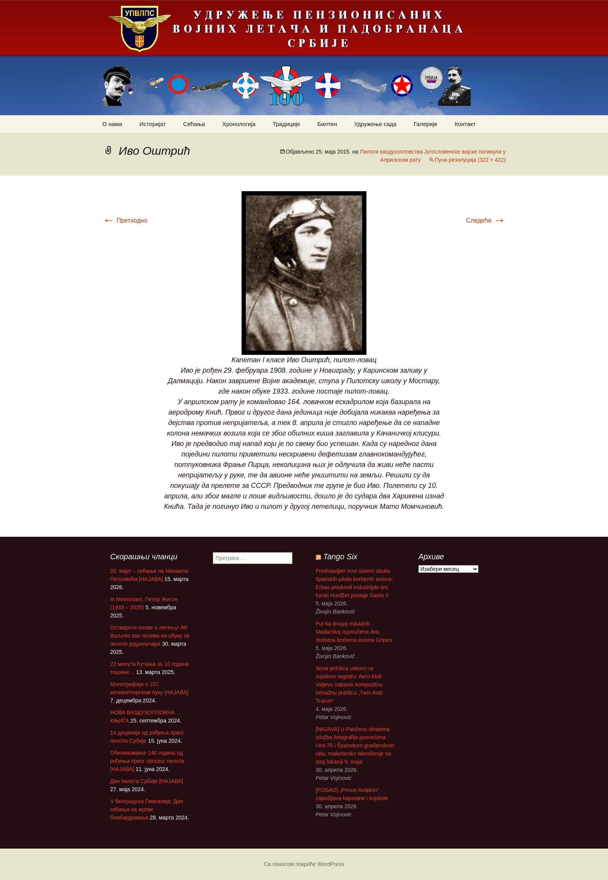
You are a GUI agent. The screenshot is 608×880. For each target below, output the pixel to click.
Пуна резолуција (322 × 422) (470, 160)
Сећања (194, 124)
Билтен (327, 124)
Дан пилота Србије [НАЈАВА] (146, 781)
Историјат (153, 124)
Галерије (425, 124)
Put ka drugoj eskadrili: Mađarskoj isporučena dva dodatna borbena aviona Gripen (354, 632)
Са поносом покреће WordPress (304, 864)
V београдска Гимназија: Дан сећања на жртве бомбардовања (146, 809)
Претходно (124, 220)
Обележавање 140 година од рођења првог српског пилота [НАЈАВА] (147, 761)
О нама (112, 124)
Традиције (286, 124)
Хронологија (239, 124)
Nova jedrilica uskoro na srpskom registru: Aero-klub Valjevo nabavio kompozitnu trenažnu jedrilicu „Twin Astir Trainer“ (349, 684)
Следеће (486, 220)
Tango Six (340, 556)
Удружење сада (375, 124)
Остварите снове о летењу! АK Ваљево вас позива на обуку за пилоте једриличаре (149, 635)
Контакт (464, 124)
